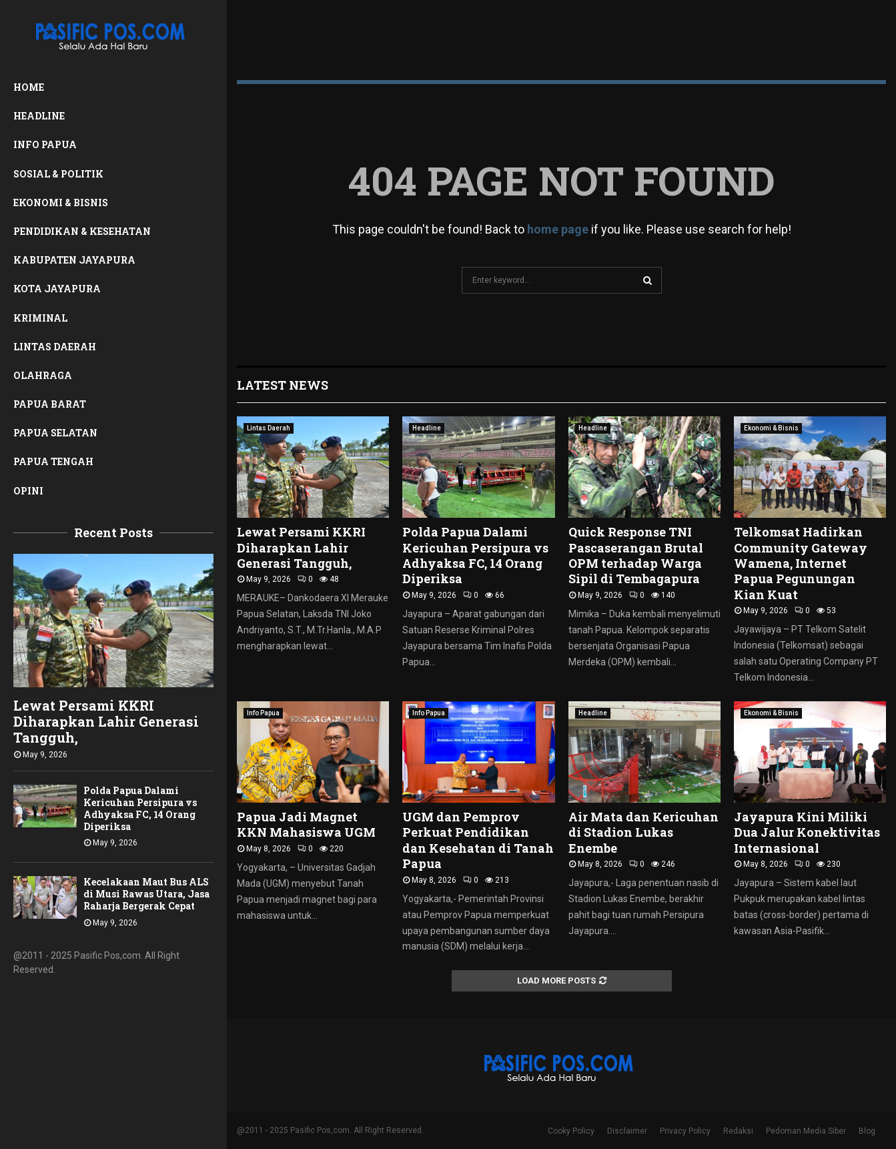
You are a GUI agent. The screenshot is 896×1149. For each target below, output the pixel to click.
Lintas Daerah (54, 346)
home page (557, 229)
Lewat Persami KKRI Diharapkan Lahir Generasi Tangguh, (106, 721)
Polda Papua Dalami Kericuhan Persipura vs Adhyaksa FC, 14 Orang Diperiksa (140, 808)
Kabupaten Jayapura (74, 260)
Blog (867, 1131)
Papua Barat (49, 404)
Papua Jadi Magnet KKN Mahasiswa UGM (306, 824)
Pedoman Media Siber (806, 1131)
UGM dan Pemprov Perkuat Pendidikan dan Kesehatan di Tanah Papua (478, 840)
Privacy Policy (685, 1131)
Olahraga (42, 375)
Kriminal (40, 318)
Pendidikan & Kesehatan (82, 231)
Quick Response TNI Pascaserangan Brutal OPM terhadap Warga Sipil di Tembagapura (635, 555)
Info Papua (45, 144)
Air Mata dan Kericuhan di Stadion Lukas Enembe (643, 832)
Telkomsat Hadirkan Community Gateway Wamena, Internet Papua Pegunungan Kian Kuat (800, 563)
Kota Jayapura (57, 288)
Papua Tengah (53, 461)
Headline (39, 115)
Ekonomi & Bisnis (60, 202)
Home (28, 87)
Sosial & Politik (58, 173)
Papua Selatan (55, 432)
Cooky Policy (571, 1131)
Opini (28, 490)
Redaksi (738, 1131)
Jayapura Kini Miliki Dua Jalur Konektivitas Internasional (807, 832)
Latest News (282, 385)
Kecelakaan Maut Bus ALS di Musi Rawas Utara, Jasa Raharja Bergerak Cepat (146, 893)
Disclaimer (627, 1131)
